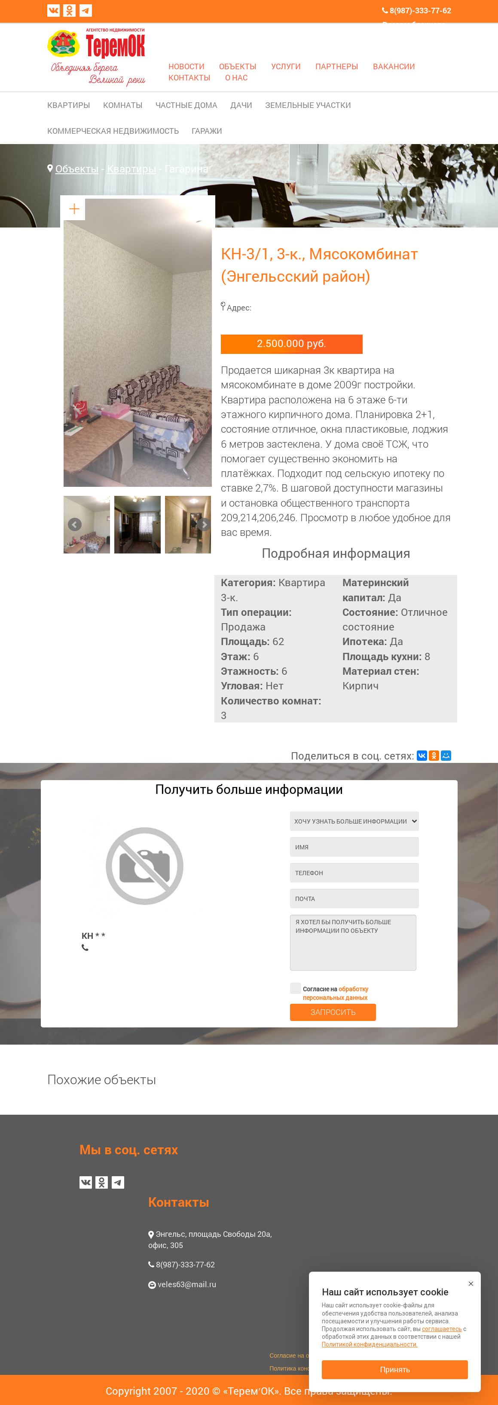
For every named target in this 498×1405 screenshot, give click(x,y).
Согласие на (329, 988)
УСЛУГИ (286, 66)
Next (204, 525)
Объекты (77, 168)
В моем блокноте (414, 24)
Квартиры (131, 168)
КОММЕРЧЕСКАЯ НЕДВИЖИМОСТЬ (113, 131)
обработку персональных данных (335, 993)
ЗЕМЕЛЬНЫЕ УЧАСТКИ (308, 105)
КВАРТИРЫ (68, 105)
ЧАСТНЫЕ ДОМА (186, 105)
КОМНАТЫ (123, 105)
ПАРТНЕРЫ (336, 66)
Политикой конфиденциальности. (370, 1344)
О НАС (236, 77)
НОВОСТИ (186, 66)
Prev (75, 525)
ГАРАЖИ (207, 131)
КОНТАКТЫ (189, 77)
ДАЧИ (241, 105)
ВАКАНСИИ (394, 66)
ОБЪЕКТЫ (238, 66)
